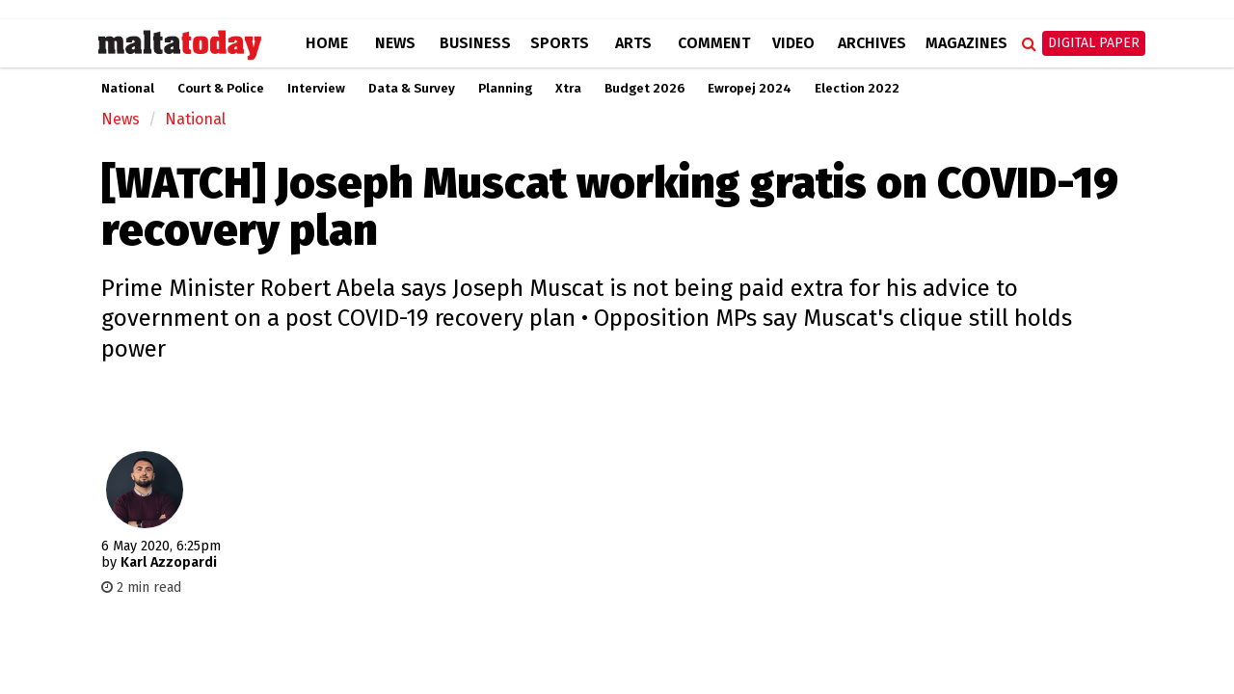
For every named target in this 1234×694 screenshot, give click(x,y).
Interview (316, 88)
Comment (714, 43)
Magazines (966, 43)
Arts (633, 43)
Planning (505, 88)
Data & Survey (411, 88)
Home (327, 43)
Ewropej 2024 (749, 88)
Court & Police (220, 88)
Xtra (568, 88)
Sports (559, 43)
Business (475, 43)
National (127, 88)
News (395, 43)
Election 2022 (857, 88)
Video (793, 43)
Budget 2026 (644, 88)
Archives (872, 43)
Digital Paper (1094, 43)
